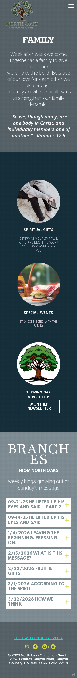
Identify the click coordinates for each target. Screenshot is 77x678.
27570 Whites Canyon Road (32, 659)
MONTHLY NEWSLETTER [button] (39, 406)
